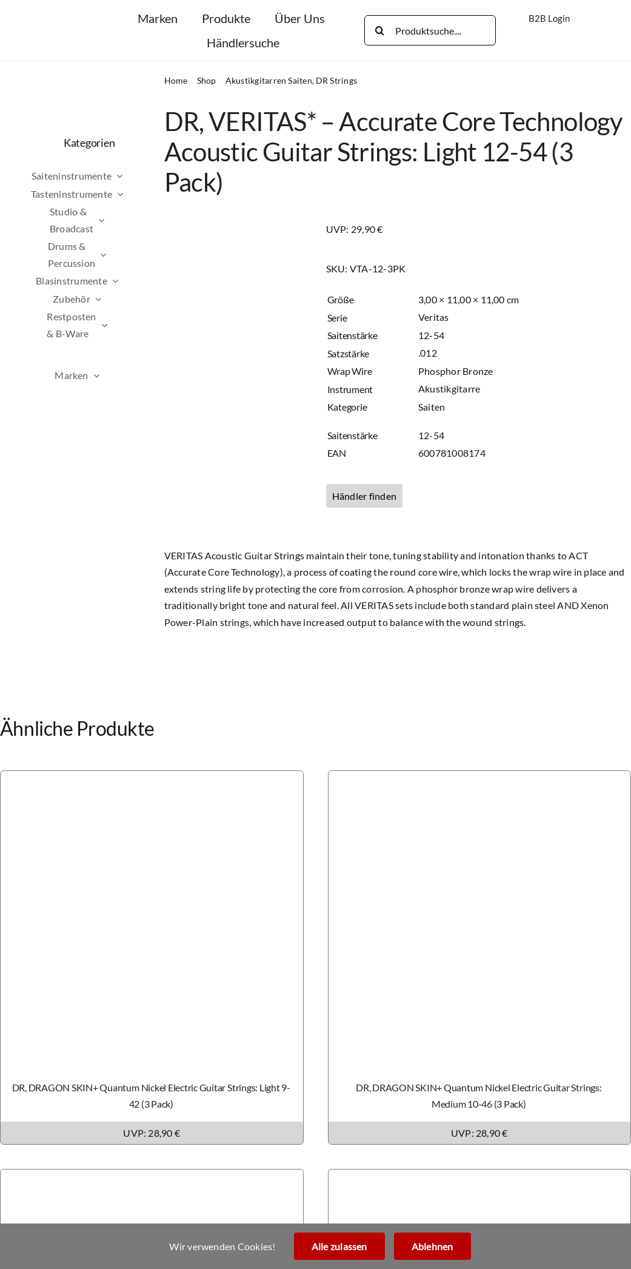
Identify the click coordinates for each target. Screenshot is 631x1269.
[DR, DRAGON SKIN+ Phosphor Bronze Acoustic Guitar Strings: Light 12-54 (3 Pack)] (479, 1177)
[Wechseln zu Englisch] (561, 36)
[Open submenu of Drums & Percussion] (125, 254)
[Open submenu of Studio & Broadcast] (123, 220)
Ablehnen (432, 1246)
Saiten (431, 406)
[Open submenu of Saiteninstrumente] (141, 175)
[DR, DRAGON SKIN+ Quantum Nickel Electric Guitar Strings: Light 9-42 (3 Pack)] (151, 779)
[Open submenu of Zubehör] (120, 299)
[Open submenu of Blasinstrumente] (137, 280)
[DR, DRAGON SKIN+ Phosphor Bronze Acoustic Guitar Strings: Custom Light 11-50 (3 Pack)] (151, 1177)
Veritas (433, 317)
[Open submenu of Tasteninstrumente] (142, 194)
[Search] (379, 30)
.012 (427, 352)
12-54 (431, 335)
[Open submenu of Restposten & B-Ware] (126, 325)
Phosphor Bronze (455, 371)
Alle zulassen (339, 1246)
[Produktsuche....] (430, 30)
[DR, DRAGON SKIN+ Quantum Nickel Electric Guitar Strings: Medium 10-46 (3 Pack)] (479, 779)
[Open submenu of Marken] (118, 375)
